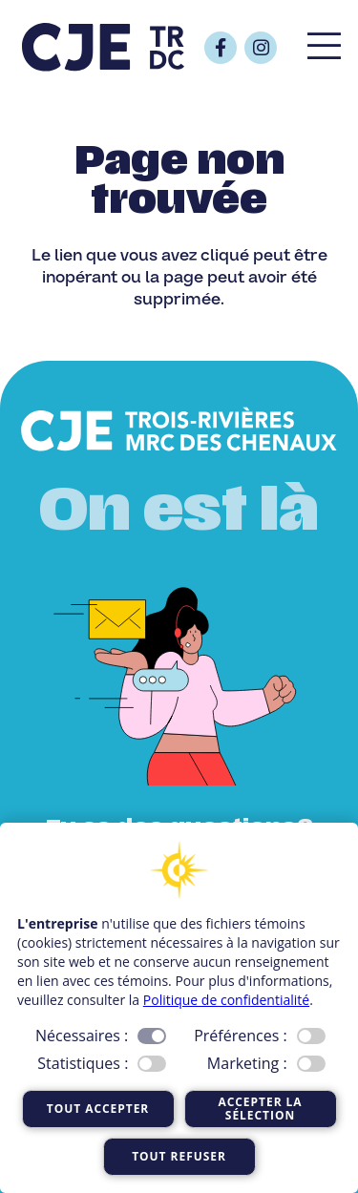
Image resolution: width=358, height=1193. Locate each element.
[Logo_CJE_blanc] (179, 430)
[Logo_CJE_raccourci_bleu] (103, 47)
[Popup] (324, 48)
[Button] (220, 47)
